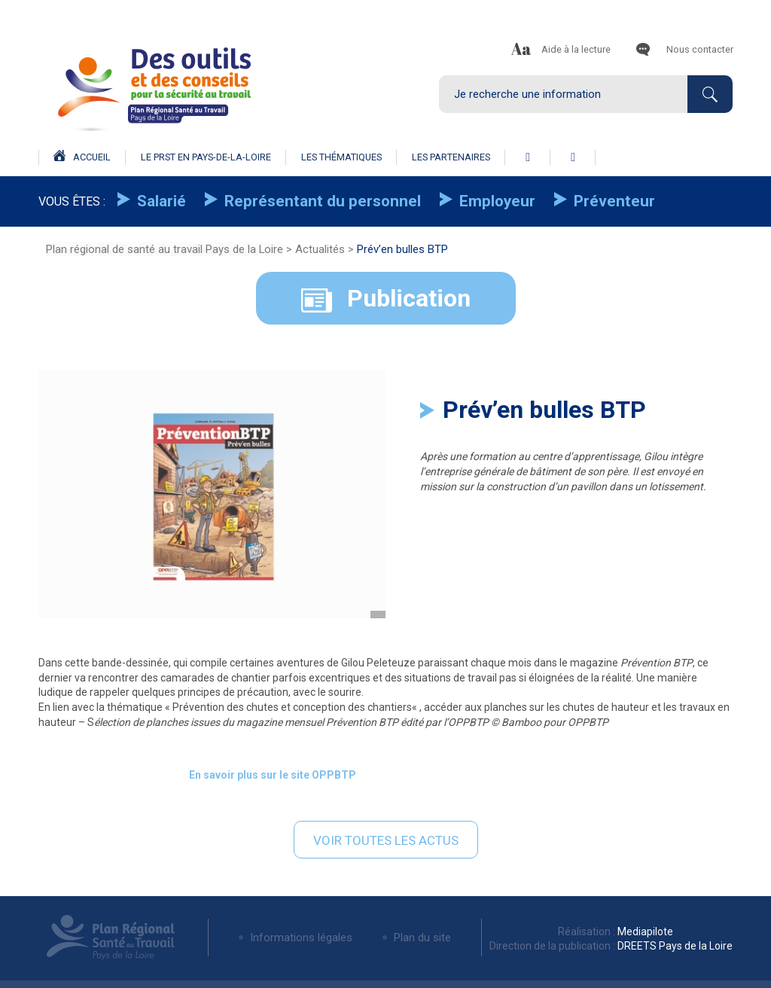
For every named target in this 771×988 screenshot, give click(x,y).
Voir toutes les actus (386, 840)
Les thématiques (341, 157)
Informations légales (301, 937)
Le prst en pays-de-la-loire (206, 157)
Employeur (495, 201)
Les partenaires (451, 157)
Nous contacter (699, 49)
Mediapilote (644, 931)
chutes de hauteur (605, 707)
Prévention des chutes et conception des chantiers (292, 707)
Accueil (82, 156)
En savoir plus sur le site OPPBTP (272, 775)
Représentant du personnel (321, 201)
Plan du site (422, 937)
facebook (527, 157)
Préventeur (612, 201)
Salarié (159, 201)
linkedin (573, 157)
